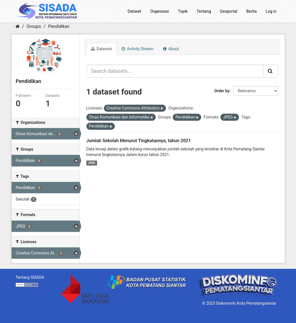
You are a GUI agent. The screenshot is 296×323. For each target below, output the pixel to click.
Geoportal (228, 11)
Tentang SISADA (30, 277)
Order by (222, 91)
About (171, 49)
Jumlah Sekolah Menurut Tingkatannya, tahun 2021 (138, 140)
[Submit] (270, 71)
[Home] (18, 26)
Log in (271, 11)
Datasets (101, 49)
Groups (34, 26)
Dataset (134, 11)
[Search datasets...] (174, 71)
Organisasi (159, 11)
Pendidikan (58, 26)
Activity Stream (138, 49)
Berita (251, 11)
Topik (183, 11)
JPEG (91, 163)
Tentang (204, 11)
